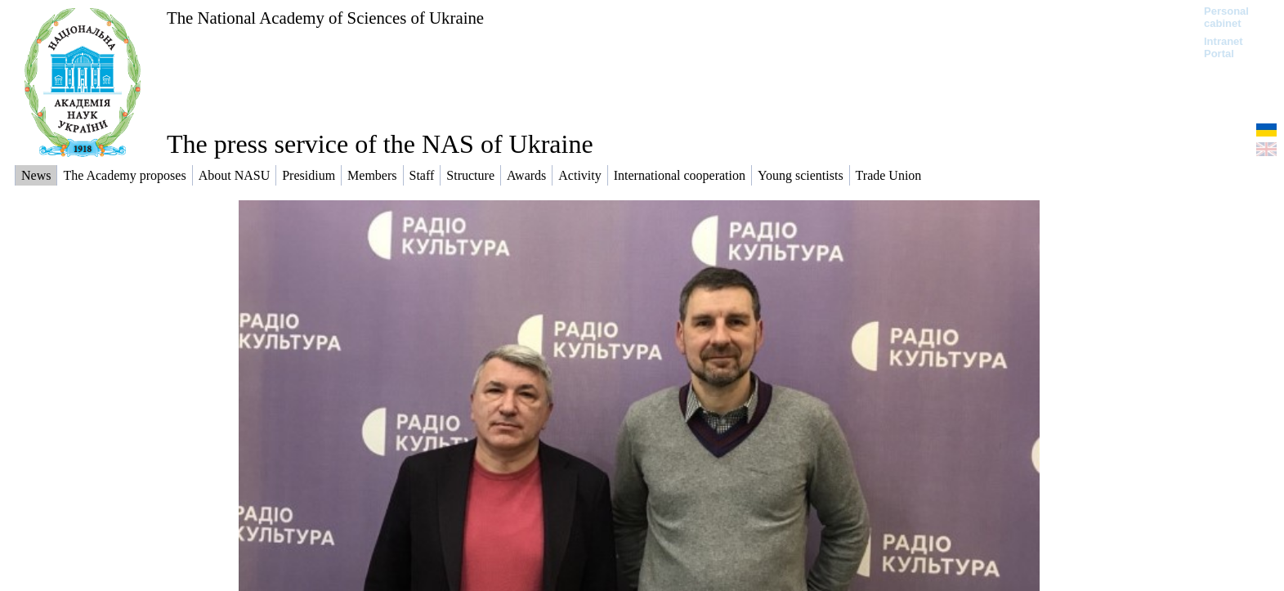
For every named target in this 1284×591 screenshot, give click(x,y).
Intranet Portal (1223, 47)
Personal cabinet (1226, 17)
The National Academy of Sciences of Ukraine (325, 17)
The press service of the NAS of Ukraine (380, 144)
